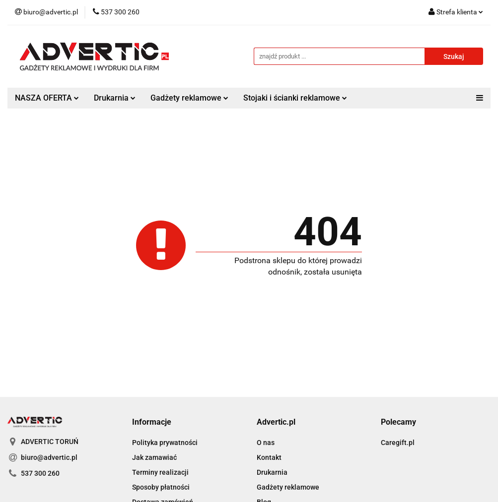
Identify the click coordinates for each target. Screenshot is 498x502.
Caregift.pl (398, 442)
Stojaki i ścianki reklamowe (295, 98)
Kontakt (269, 457)
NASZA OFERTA (47, 98)
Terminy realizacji (160, 472)
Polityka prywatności (165, 442)
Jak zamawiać (154, 457)
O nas (266, 442)
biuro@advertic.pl (49, 457)
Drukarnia (115, 98)
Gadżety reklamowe (189, 98)
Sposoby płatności (161, 487)
